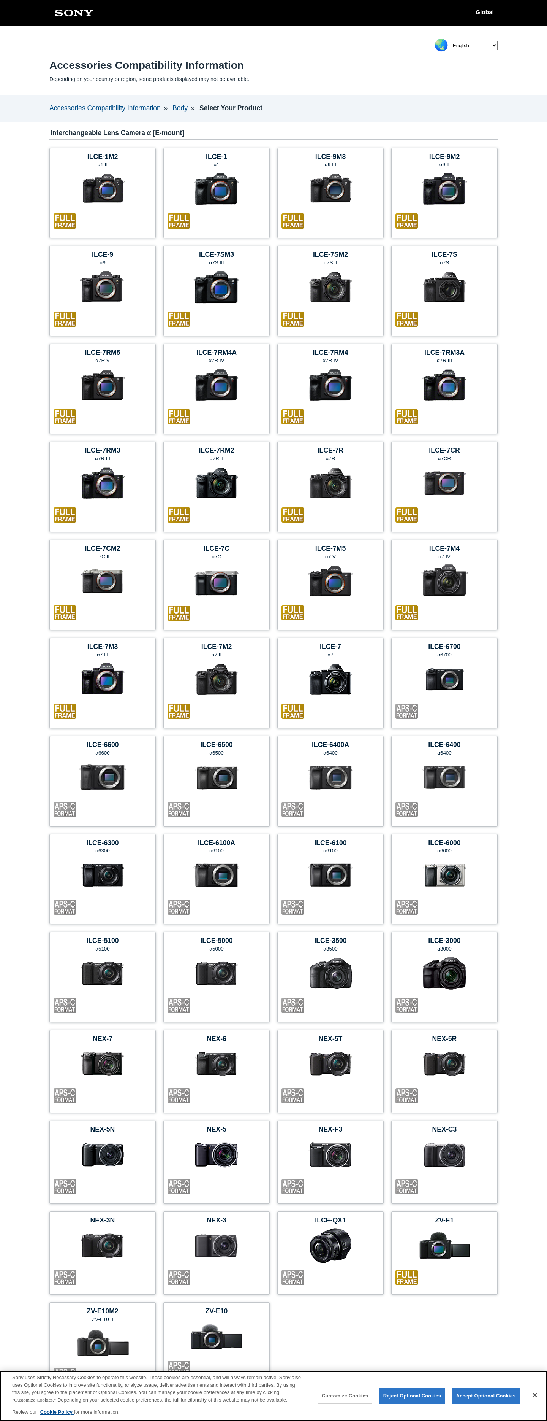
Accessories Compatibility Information (104, 108)
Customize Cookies (345, 1396)
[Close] (534, 1395)
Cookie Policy (57, 1412)
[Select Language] (474, 45)
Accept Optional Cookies (486, 1396)
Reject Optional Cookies (412, 1396)
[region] (273, 1396)
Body (179, 108)
